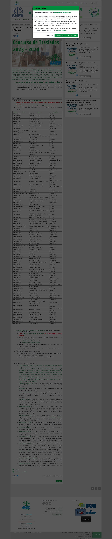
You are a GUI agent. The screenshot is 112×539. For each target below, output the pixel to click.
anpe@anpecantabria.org (38, 100)
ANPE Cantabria (27, 532)
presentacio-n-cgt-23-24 (19, 472)
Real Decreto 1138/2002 (25, 427)
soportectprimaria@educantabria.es (31, 341)
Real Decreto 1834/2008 (25, 436)
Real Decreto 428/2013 (25, 431)
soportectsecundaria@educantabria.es (31, 342)
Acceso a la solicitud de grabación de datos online (30, 330)
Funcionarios (28, 24)
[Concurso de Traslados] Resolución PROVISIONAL (77, 44)
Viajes (49, 19)
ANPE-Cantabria (58, 33)
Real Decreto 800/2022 (25, 392)
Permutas (26, 19)
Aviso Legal (88, 532)
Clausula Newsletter (85, 534)
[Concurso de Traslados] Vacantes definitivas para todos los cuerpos (81, 25)
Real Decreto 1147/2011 (56, 417)
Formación (42, 19)
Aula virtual (34, 19)
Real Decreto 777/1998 (25, 422)
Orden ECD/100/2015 (24, 463)
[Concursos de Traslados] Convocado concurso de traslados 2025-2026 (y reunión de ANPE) (82, 101)
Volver (59, 24)
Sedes (75, 3)
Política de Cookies (79, 532)
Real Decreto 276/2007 (25, 406)
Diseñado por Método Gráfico (83, 536)
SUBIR (97, 534)
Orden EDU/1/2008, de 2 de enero (28, 458)
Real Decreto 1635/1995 (25, 415)
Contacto (81, 3)
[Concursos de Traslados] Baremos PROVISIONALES (77, 81)
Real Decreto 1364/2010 (25, 399)
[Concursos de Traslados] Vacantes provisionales (82, 63)
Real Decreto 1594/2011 (25, 451)
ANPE (63, 3)
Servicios (69, 3)
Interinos (18, 19)
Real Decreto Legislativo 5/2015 (27, 383)
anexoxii (15, 470)
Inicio (57, 3)
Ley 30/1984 (22, 388)
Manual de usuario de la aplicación (34, 333)
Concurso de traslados (18, 24)
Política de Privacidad (67, 532)
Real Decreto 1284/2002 (25, 443)
